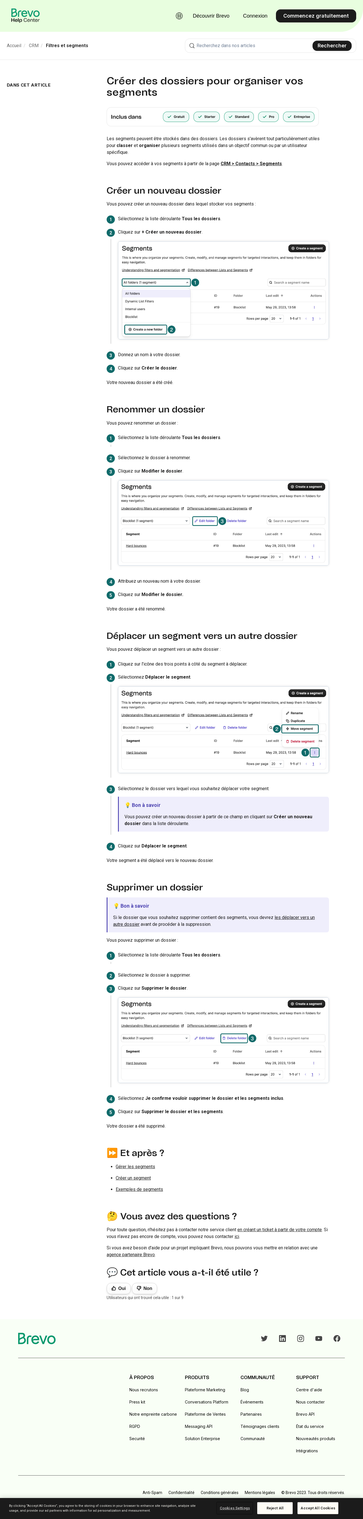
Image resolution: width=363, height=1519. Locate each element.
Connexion (255, 16)
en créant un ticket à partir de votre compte (279, 1229)
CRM (34, 45)
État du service (310, 1426)
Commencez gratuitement (316, 16)
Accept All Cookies (318, 1508)
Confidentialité (181, 1492)
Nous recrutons (143, 1389)
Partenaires (251, 1414)
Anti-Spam (152, 1492)
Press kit (137, 1402)
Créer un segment (133, 1178)
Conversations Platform (206, 1402)
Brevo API (305, 1414)
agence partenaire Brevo (131, 1254)
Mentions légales (260, 1492)
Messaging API (198, 1426)
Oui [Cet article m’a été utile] (122, 1288)
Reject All (275, 1508)
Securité (137, 1438)
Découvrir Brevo (211, 16)
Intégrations (307, 1450)
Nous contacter (310, 1402)
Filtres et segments (67, 45)
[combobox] (270, 46)
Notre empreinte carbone (153, 1414)
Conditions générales (220, 1492)
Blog (244, 1389)
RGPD (134, 1426)
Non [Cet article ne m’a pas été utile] (147, 1288)
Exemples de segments (139, 1189)
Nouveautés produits (315, 1438)
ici (237, 1236)
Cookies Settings (235, 1508)
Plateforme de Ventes (205, 1414)
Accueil (14, 45)
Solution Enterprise (202, 1438)
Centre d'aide (309, 1389)
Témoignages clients (259, 1426)
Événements (251, 1402)
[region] (181, 1508)
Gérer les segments (135, 1166)
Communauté (252, 1438)
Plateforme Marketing (205, 1389)
